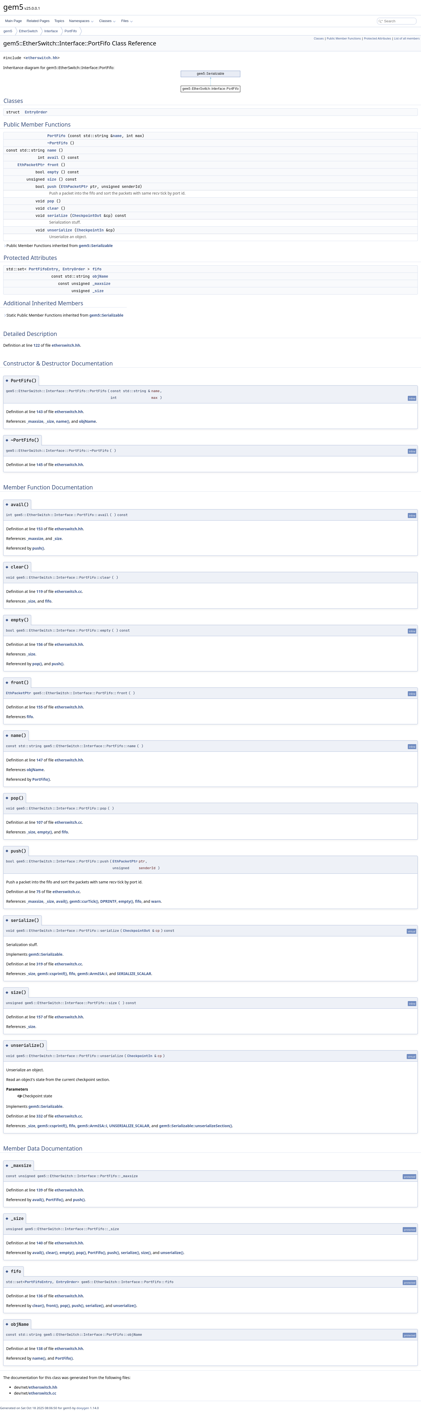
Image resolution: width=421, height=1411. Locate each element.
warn (156, 901)
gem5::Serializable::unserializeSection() (195, 1125)
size (51, 179)
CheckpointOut (86, 215)
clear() (51, 1252)
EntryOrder (36, 112)
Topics (59, 21)
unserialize (59, 230)
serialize (57, 215)
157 (39, 1016)
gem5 (7, 31)
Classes (107, 21)
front (53, 164)
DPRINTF (108, 901)
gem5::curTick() (84, 901)
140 (39, 1242)
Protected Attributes (377, 38)
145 (39, 464)
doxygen (83, 1408)
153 (39, 528)
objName (100, 276)
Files (127, 21)
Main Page (13, 21)
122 (36, 345)
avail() (62, 901)
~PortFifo (57, 143)
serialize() (130, 1252)
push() (38, 548)
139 (39, 1189)
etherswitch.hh (41, 57)
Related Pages (38, 21)
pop (50, 201)
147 (39, 759)
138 (39, 1348)
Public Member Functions (344, 38)
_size (98, 290)
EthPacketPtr (31, 164)
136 (39, 1295)
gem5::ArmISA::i (92, 973)
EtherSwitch (28, 31)
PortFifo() (41, 779)
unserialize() (171, 1252)
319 (39, 963)
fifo (96, 269)
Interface (51, 31)
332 (39, 1116)
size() (146, 1252)
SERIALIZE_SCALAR (134, 973)
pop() (37, 663)
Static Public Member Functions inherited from (63, 315)
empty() (44, 832)
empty (53, 172)
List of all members (407, 38)
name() (62, 421)
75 (38, 891)
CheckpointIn (90, 230)
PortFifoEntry (43, 269)
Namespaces (81, 21)
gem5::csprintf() (52, 973)
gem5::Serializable (96, 245)
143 (39, 411)
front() (52, 1305)
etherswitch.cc (68, 591)
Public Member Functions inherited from (58, 245)
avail (53, 157)
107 (39, 822)
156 (39, 644)
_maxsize (101, 283)
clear (53, 208)
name (117, 135)
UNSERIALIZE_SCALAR (129, 1125)
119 (39, 591)
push (51, 186)
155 (39, 707)
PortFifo (71, 31)
